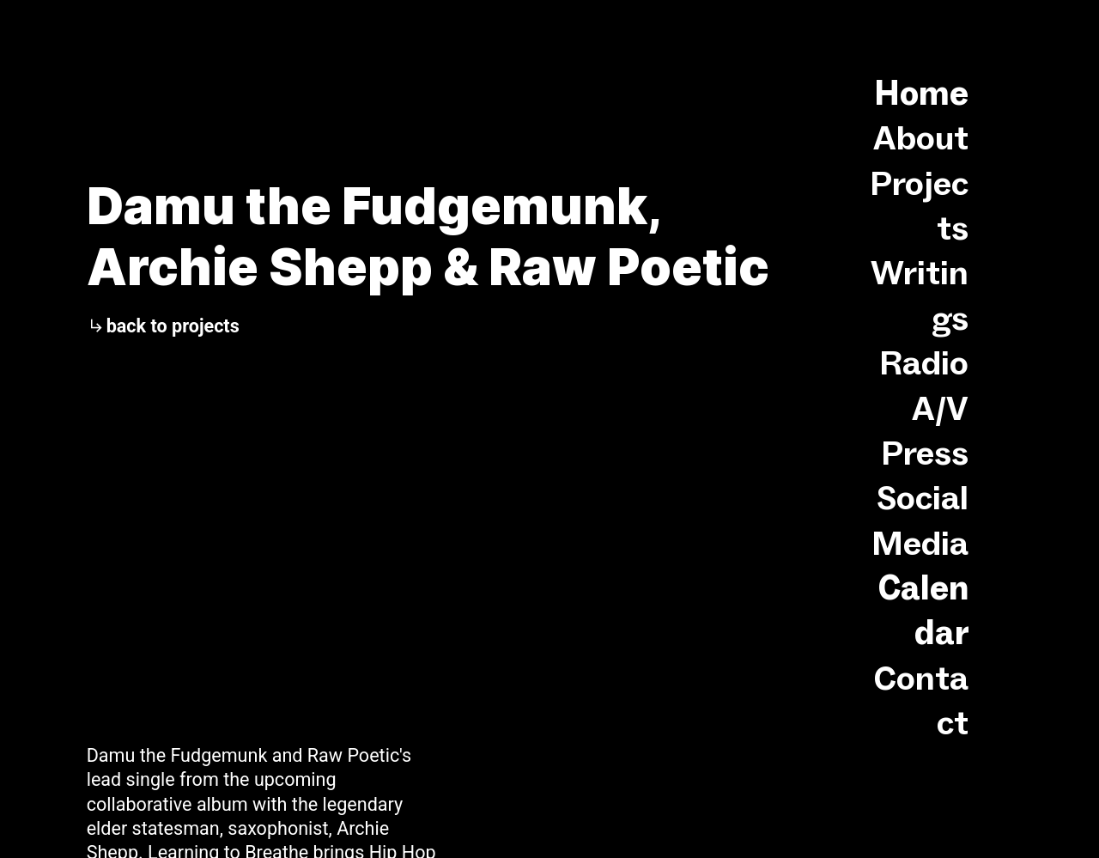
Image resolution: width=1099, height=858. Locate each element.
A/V (940, 408)
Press (924, 452)
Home (921, 93)
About (920, 137)
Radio (923, 362)
